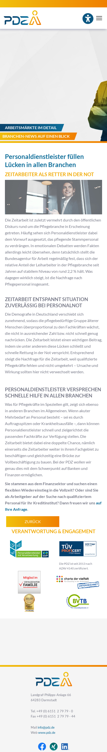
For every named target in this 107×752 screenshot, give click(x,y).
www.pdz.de (46, 733)
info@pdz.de (46, 727)
